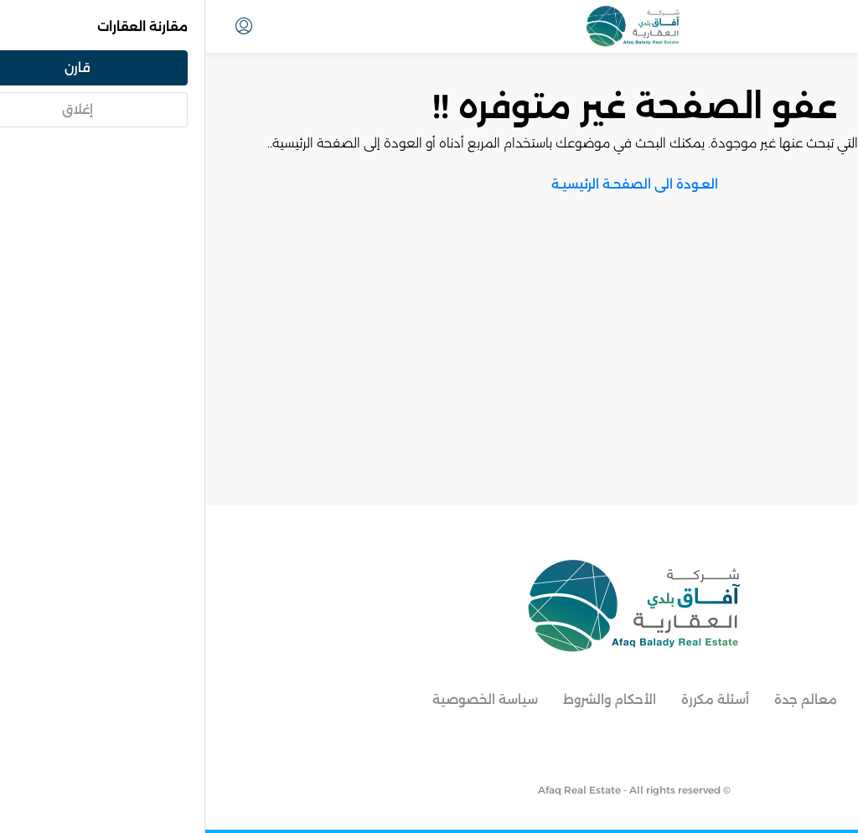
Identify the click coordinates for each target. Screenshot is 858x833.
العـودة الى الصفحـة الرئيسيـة (429, 184)
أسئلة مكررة (510, 699)
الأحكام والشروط (404, 699)
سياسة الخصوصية (280, 699)
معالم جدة (600, 699)
